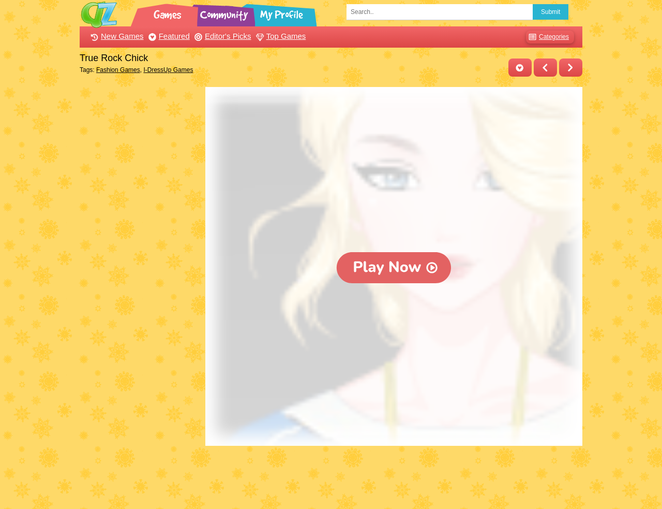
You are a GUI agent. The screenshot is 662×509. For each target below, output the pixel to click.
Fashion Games (118, 70)
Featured (168, 36)
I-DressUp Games (168, 70)
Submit (550, 12)
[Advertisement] (140, 242)
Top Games (279, 36)
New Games (116, 36)
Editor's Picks (221, 36)
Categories (547, 37)
